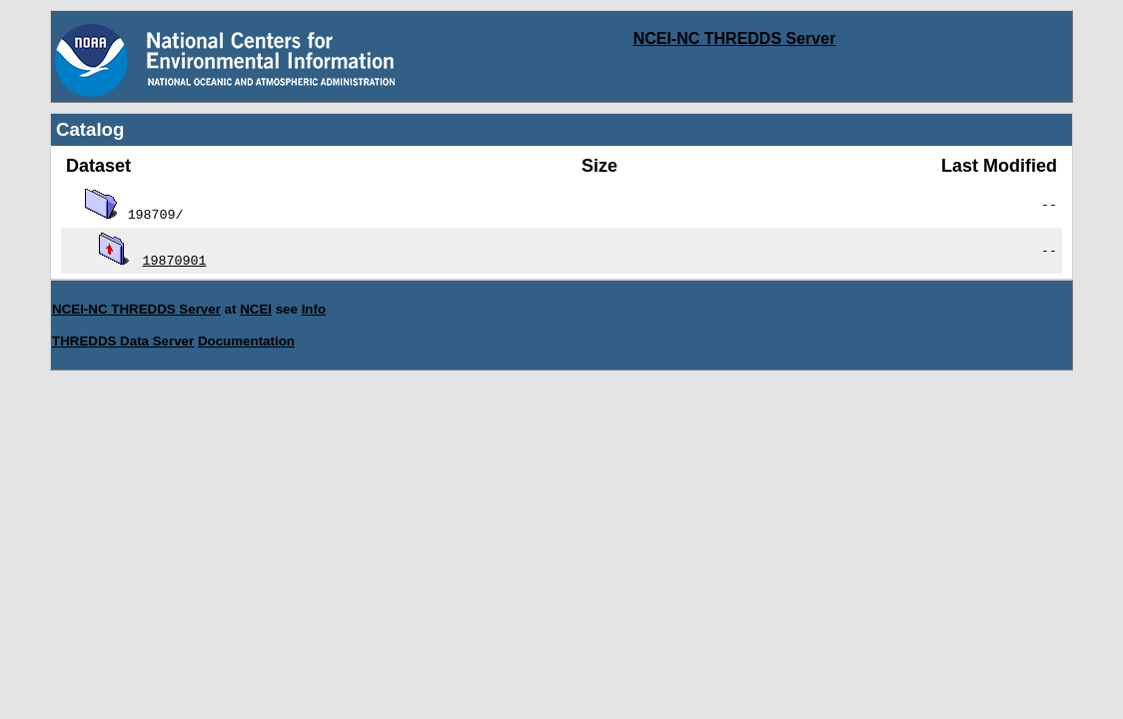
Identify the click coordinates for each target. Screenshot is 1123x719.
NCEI (256, 309)
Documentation (246, 341)
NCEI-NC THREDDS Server (734, 38)
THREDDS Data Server (123, 341)
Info (314, 309)
